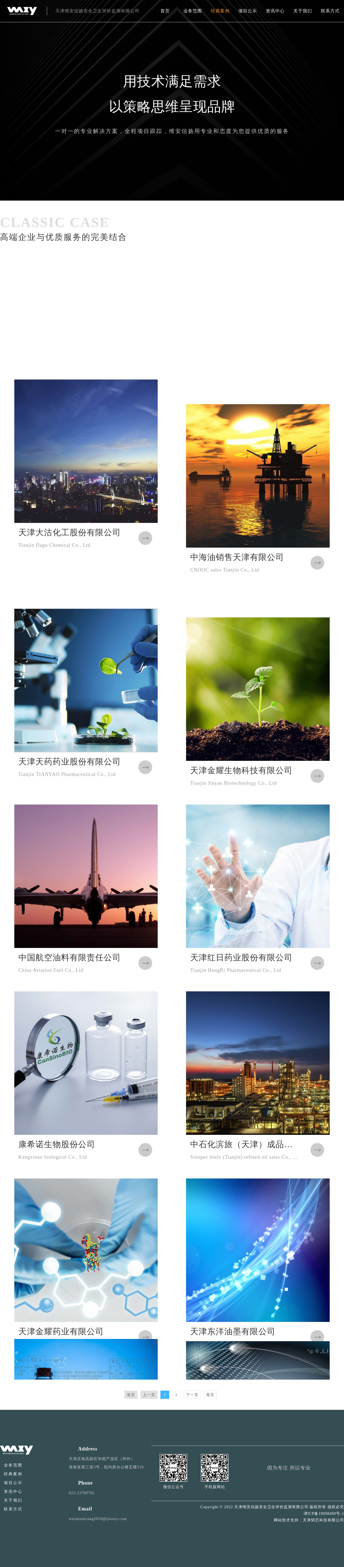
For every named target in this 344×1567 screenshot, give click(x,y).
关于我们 (302, 11)
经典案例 (220, 11)
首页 (165, 11)
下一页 (192, 1395)
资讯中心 (275, 11)
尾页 (210, 1395)
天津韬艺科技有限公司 (323, 1520)
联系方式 (330, 11)
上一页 (149, 1395)
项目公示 (247, 11)
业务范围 (192, 11)
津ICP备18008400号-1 (324, 1513)
